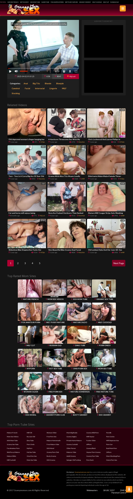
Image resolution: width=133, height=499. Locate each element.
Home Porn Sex (111, 460)
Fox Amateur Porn (57, 2)
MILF (64, 88)
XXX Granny (51, 460)
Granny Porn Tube (92, 456)
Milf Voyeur (90, 437)
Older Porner (71, 448)
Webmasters (92, 490)
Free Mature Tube (53, 444)
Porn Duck (90, 460)
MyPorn (29, 448)
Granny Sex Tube (12, 444)
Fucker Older (91, 440)
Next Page (118, 263)
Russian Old (114, 2)
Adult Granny (71, 456)
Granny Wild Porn (92, 433)
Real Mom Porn (111, 448)
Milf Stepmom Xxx (112, 440)
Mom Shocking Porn (113, 456)
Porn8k (108, 433)
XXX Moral (50, 448)
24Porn (108, 452)
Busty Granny (51, 456)
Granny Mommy (85, 2)
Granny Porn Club (53, 452)
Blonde (48, 83)
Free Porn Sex (51, 437)
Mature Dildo (11, 456)
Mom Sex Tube (32, 460)
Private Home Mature (74, 440)
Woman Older (52, 433)
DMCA (123, 490)
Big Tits (36, 83)
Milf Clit (106, 2)
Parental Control (118, 492)
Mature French (13, 2)
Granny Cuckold (72, 444)
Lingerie (53, 88)
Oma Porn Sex (32, 456)
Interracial (40, 88)
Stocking (16, 93)
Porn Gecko (110, 437)
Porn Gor (109, 444)
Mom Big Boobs (71, 433)
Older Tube (45, 2)
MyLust (71, 76)
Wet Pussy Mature (71, 2)
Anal (26, 83)
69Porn (89, 444)
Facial (27, 88)
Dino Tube (30, 440)
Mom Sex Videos (13, 437)
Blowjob (60, 83)
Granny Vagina (71, 437)
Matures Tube (71, 452)
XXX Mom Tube (35, 2)
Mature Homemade (54, 440)
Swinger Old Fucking (73, 460)
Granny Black (91, 448)
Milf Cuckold (97, 2)
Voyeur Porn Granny (93, 452)
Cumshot (16, 88)
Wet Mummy (24, 2)
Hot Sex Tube (31, 452)
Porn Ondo (30, 444)
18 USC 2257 (109, 490)
